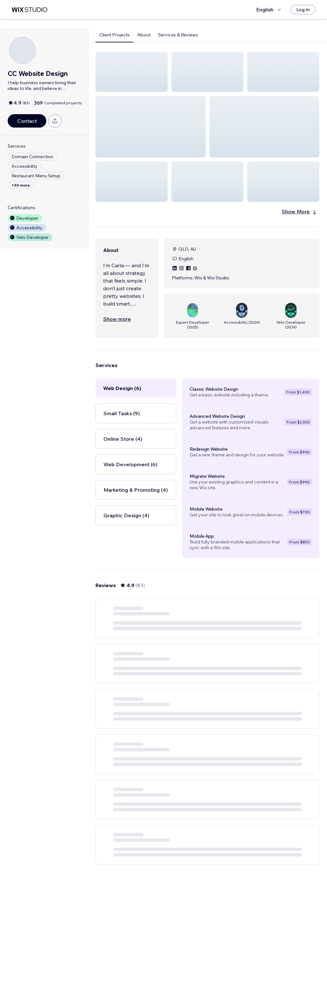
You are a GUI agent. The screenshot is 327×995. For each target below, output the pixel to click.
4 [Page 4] (207, 972)
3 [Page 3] (196, 972)
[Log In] (303, 9)
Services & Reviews (178, 35)
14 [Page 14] (242, 972)
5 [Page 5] (219, 972)
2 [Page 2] (184, 972)
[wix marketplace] (29, 9)
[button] (131, 72)
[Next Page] (253, 972)
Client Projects (114, 35)
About (143, 35)
